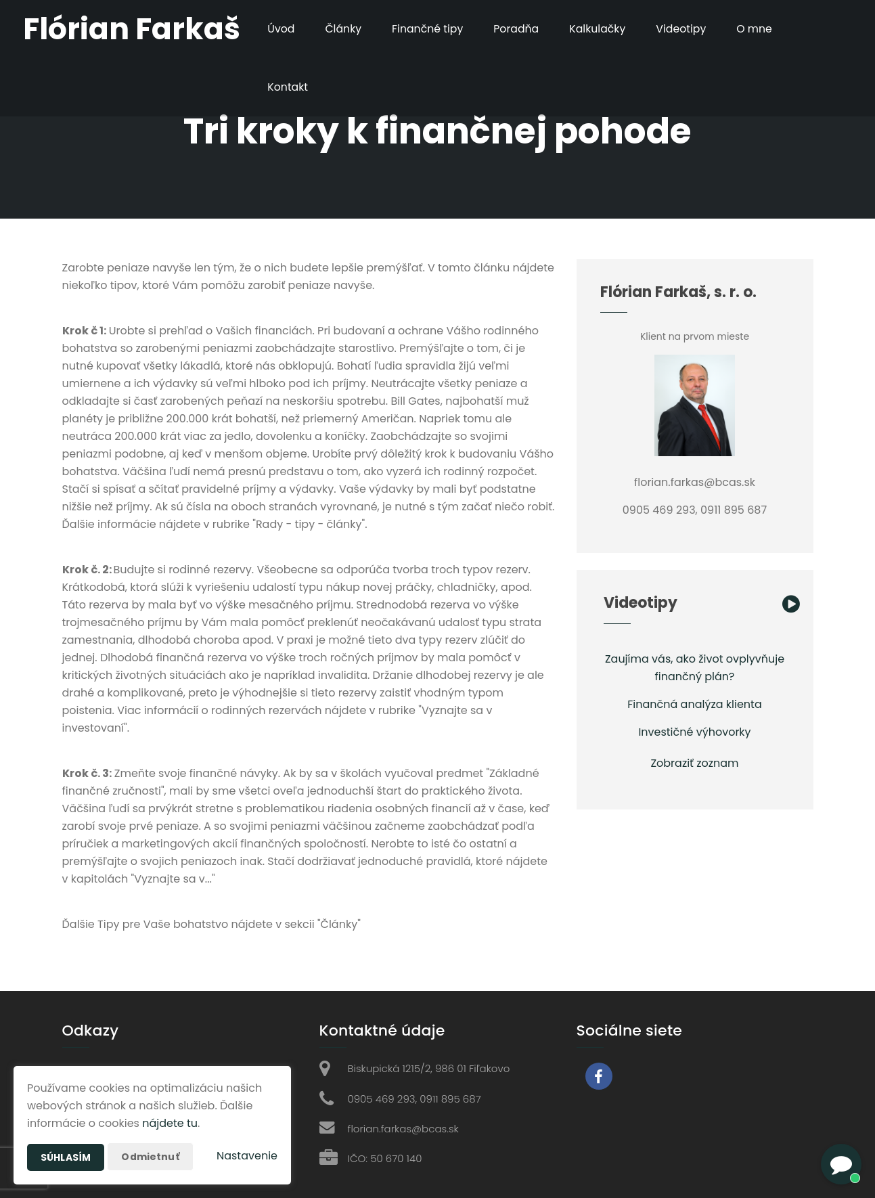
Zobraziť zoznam (694, 763)
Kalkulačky (600, 29)
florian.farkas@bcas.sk (403, 1129)
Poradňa (518, 29)
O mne (758, 29)
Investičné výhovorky (694, 732)
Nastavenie (247, 1155)
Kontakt (287, 87)
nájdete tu (170, 1123)
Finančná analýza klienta (694, 704)
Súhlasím (66, 1157)
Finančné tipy (428, 29)
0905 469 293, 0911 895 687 (414, 1099)
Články (343, 29)
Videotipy (684, 29)
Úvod (280, 29)
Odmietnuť (150, 1156)
